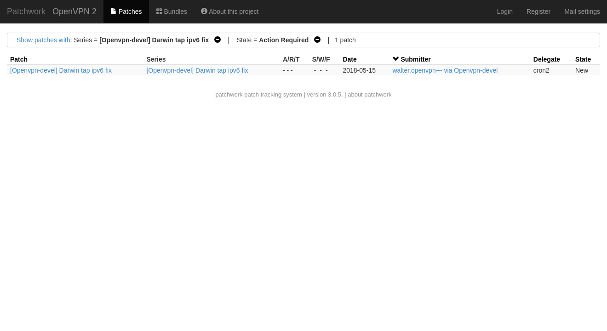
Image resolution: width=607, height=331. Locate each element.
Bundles (171, 11)
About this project (229, 11)
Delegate (546, 59)
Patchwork (26, 11)
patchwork (228, 94)
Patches (126, 11)
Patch (19, 59)
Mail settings (582, 11)
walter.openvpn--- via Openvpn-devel (445, 70)
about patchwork (369, 94)
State (583, 59)
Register (538, 11)
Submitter (415, 59)
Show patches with (43, 40)
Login (505, 11)
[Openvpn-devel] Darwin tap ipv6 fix (61, 70)
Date (349, 59)
